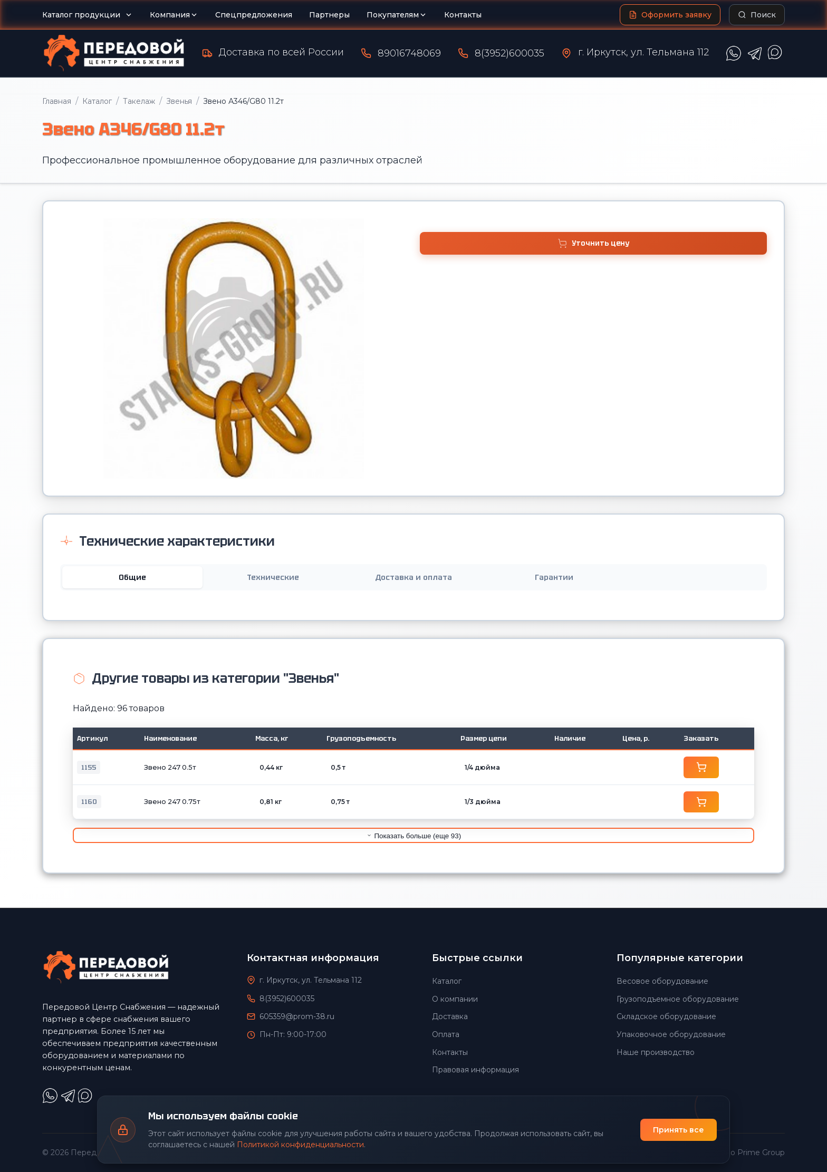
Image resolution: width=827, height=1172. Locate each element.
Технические (273, 577)
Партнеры (329, 15)
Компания (174, 15)
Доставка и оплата (413, 577)
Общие (132, 577)
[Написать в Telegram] (755, 53)
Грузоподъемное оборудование (678, 998)
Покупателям (397, 15)
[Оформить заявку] (670, 14)
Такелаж (139, 101)
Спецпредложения (253, 15)
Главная (56, 101)
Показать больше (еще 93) (413, 835)
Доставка (450, 1016)
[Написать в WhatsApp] (734, 53)
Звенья (179, 101)
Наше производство (656, 1052)
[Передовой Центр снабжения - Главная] (114, 53)
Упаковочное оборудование (671, 1034)
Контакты (463, 15)
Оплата (445, 1034)
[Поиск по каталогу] (757, 14)
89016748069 (409, 53)
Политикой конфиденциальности (300, 1144)
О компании (455, 998)
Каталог (97, 101)
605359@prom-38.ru (296, 1016)
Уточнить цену (593, 243)
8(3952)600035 (509, 53)
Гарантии (554, 577)
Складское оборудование (666, 1016)
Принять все (678, 1130)
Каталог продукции (87, 15)
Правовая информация (475, 1069)
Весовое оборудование (662, 981)
